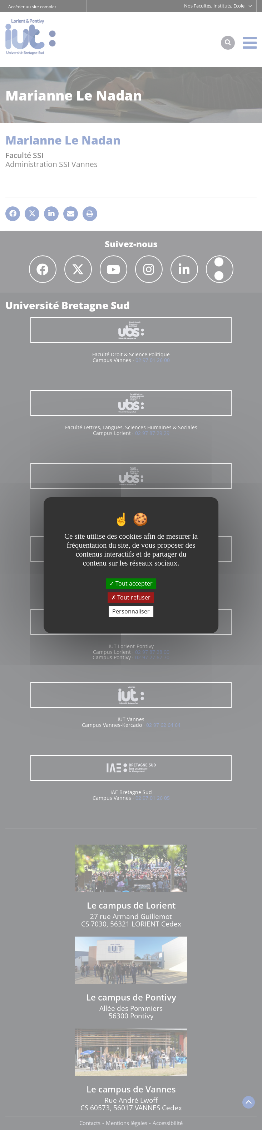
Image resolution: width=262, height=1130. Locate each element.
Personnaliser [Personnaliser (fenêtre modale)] (131, 611)
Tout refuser (130, 597)
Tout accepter (131, 583)
